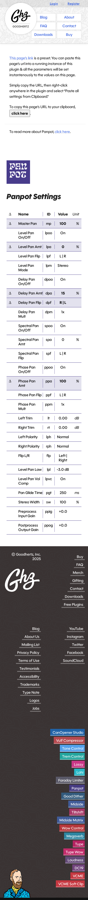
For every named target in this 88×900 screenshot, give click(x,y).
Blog (35, 628)
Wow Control (72, 828)
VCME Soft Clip (70, 884)
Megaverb (74, 836)
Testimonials (29, 668)
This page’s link (21, 58)
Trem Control (72, 756)
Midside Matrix (71, 820)
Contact (76, 588)
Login (54, 4)
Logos (34, 700)
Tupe (79, 844)
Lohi (80, 772)
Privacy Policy (28, 652)
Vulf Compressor (69, 740)
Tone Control (72, 748)
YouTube (76, 628)
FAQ (79, 564)
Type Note (31, 692)
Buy (80, 556)
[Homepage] (21, 19)
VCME (78, 876)
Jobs (35, 708)
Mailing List (30, 644)
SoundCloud (73, 660)
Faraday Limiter (70, 780)
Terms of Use (28, 660)
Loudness (75, 860)
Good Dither (73, 796)
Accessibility (29, 676)
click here (19, 113)
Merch (78, 572)
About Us (31, 636)
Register (74, 4)
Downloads (74, 596)
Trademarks (29, 684)
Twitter (77, 644)
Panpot (77, 788)
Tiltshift (77, 812)
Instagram (75, 636)
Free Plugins (73, 604)
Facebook (75, 652)
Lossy (78, 764)
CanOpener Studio (68, 732)
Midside (77, 804)
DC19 (79, 868)
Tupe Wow (74, 852)
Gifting (77, 580)
